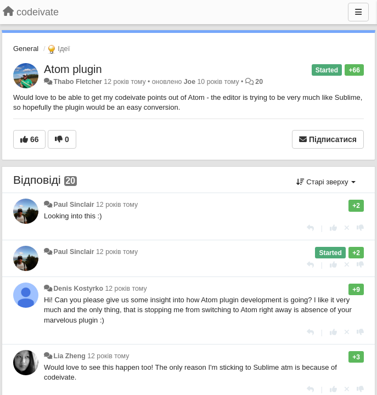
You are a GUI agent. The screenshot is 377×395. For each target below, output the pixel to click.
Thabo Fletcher (77, 82)
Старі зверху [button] (326, 182)
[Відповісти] (310, 228)
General (25, 48)
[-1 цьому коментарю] (360, 228)
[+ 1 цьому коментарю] (333, 228)
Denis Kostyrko (78, 288)
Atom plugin (73, 69)
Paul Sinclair (73, 204)
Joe (189, 82)
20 (259, 82)
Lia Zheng (69, 356)
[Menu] (358, 12)
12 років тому (117, 204)
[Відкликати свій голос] (347, 228)
